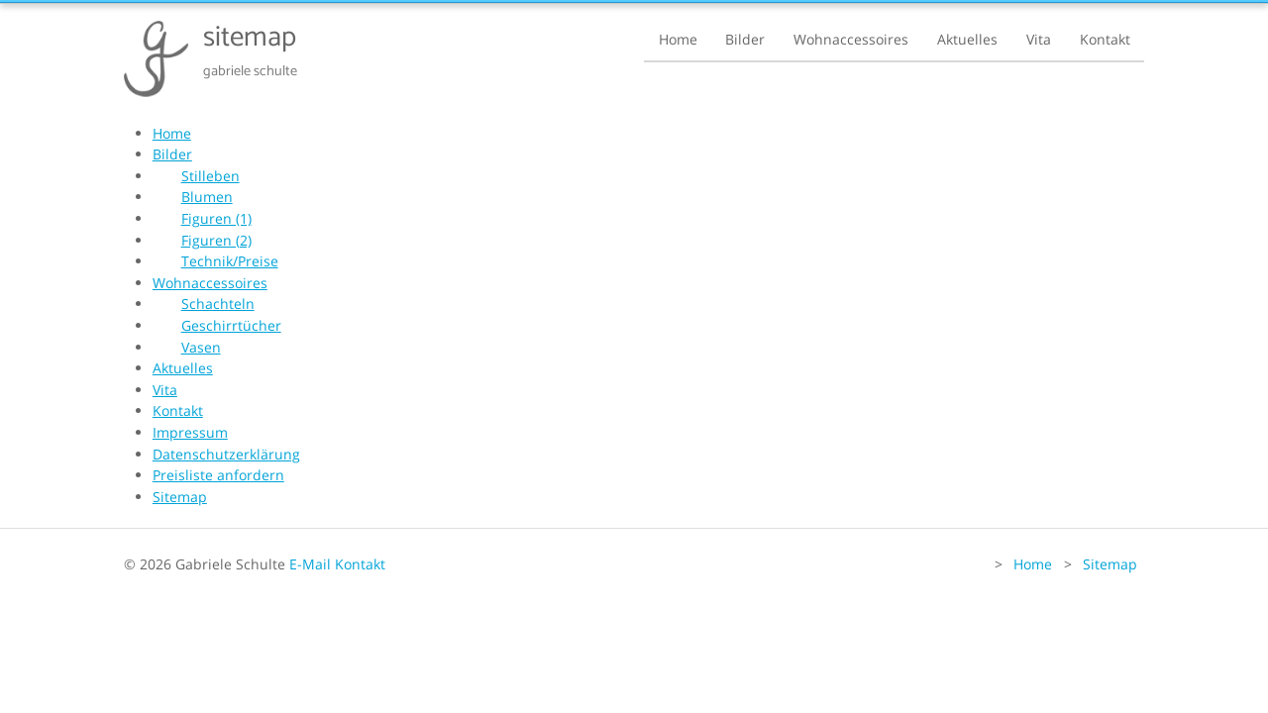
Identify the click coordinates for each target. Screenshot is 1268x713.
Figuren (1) (216, 218)
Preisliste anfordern (218, 474)
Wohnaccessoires (850, 39)
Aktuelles (967, 39)
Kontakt (1105, 39)
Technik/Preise (229, 261)
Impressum (190, 432)
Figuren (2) (216, 240)
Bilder (745, 39)
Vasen (201, 347)
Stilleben (210, 175)
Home (678, 39)
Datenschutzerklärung (226, 454)
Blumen (207, 196)
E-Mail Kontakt (337, 564)
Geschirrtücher (231, 325)
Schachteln (218, 303)
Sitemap (180, 496)
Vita (1038, 39)
